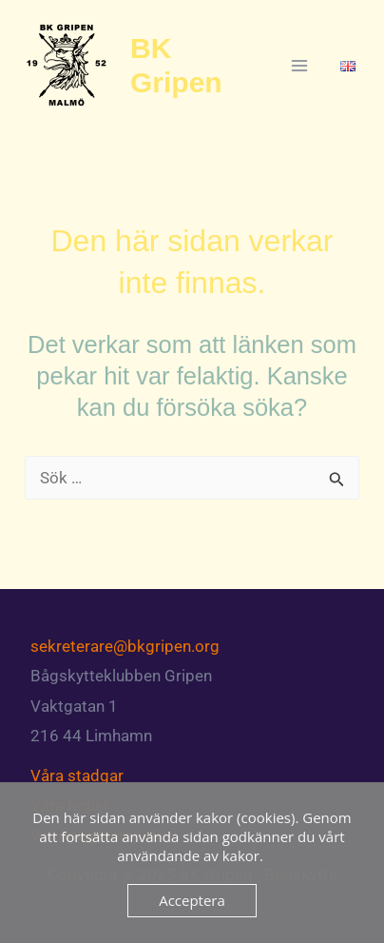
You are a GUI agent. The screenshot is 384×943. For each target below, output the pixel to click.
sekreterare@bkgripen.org (125, 646)
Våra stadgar (77, 775)
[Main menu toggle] (300, 66)
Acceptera (192, 900)
